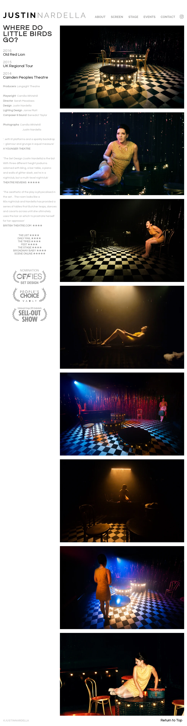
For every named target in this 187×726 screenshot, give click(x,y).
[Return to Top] (171, 720)
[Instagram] (181, 16)
